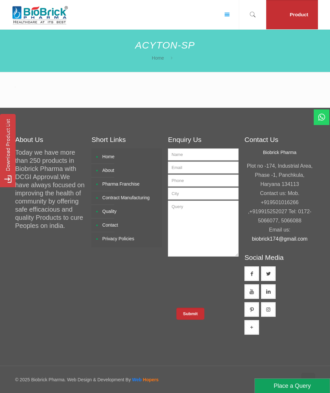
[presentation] (218, 281)
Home (158, 58)
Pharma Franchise (120, 184)
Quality (109, 211)
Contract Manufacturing (126, 197)
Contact (110, 225)
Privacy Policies (118, 238)
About (108, 170)
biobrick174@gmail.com (280, 239)
